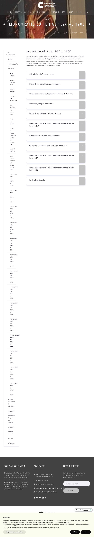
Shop (71, 12)
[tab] (55, 74)
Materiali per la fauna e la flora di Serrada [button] (57, 113)
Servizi (35, 12)
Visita (9, 12)
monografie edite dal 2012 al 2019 (13, 195)
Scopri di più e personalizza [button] (14, 532)
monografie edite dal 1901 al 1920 (13, 324)
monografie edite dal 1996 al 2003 (13, 244)
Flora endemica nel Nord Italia (13, 109)
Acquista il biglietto (57, 12)
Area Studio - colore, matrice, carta (12, 78)
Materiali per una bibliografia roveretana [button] (57, 84)
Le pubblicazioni (32, 33)
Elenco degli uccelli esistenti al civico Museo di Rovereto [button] (57, 94)
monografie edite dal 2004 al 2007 (13, 228)
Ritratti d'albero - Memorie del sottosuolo (13, 94)
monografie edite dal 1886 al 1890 (13, 372)
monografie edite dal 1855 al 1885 (13, 388)
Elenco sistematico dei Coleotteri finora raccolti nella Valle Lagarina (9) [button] (57, 157)
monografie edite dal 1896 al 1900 (13, 340)
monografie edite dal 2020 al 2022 (13, 179)
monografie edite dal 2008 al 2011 (13, 212)
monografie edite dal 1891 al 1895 (13, 356)
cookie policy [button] (66, 522)
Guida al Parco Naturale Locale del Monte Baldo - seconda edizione (13, 140)
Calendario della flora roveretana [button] (57, 74)
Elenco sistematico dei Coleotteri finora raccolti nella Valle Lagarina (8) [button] (57, 169)
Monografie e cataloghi (48, 33)
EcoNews (11, 443)
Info (43, 12)
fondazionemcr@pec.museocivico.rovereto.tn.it (52, 488)
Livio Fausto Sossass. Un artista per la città (12, 162)
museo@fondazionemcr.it (44, 484)
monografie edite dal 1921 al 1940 (13, 308)
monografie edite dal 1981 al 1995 (13, 260)
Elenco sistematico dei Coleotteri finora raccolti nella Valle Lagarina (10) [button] (57, 125)
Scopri (18, 12)
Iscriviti (71, 490)
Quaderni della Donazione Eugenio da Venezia (11, 416)
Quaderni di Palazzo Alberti (11, 430)
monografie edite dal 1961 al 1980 (13, 276)
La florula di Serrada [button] (57, 180)
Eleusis (10, 438)
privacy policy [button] (56, 520)
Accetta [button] (85, 532)
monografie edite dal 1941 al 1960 (13, 292)
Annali (10, 59)
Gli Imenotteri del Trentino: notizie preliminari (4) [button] (57, 145)
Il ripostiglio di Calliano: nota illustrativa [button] (57, 136)
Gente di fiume (12, 121)
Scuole (27, 12)
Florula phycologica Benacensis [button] (57, 104)
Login (79, 12)
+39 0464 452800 (42, 480)
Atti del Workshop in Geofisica (11, 402)
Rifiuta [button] (75, 532)
